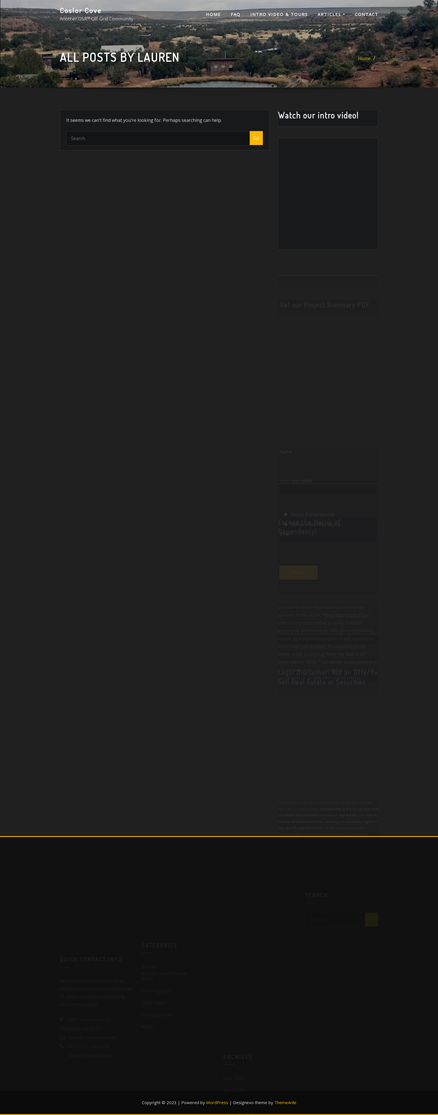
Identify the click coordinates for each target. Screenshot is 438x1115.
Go (256, 138)
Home (213, 14)
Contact (366, 14)
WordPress (217, 1102)
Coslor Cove (81, 10)
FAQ (236, 14)
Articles (331, 14)
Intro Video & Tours (279, 14)
